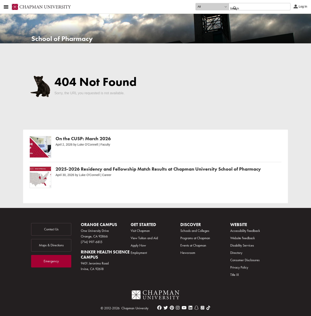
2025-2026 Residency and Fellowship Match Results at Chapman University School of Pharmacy (158, 169)
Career (106, 175)
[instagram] (178, 307)
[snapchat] (196, 307)
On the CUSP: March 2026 (83, 138)
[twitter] (165, 307)
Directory (236, 252)
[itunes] (203, 307)
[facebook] (159, 307)
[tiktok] (208, 307)
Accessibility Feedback (245, 230)
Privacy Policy (239, 267)
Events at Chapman (193, 245)
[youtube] (184, 307)
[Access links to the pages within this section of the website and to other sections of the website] (7, 7)
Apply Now (138, 245)
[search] (255, 8)
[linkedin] (190, 307)
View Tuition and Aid (144, 238)
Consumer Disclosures (245, 260)
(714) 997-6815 (91, 242)
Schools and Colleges (194, 230)
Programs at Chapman (195, 238)
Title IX (234, 274)
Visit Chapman (140, 230)
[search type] (212, 6)
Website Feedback (242, 238)
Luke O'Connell (87, 144)
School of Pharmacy (62, 38)
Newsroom (187, 252)
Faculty (105, 144)
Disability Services (242, 245)
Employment (139, 252)
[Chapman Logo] (155, 295)
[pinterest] (172, 307)
